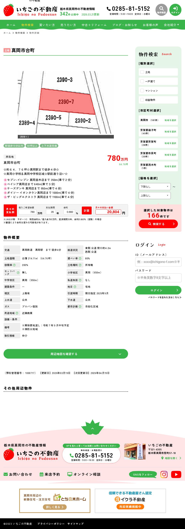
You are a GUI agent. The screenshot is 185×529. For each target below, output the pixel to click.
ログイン (156, 290)
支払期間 (50, 207)
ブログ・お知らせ (124, 25)
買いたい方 (47, 25)
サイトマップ (75, 523)
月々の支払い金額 (104, 207)
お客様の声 (150, 25)
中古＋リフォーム (94, 25)
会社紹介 (170, 25)
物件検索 (27, 25)
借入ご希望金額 (26, 207)
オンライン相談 (84, 474)
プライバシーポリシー (51, 523)
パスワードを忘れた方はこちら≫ (164, 297)
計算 (87, 210)
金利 (66, 207)
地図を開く (169, 458)
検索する (156, 224)
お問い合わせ (18, 474)
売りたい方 (68, 25)
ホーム (11, 25)
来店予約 (50, 474)
